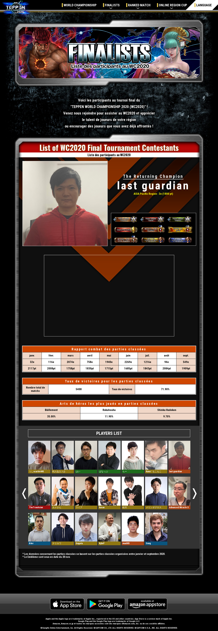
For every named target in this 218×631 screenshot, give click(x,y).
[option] (39, 493)
